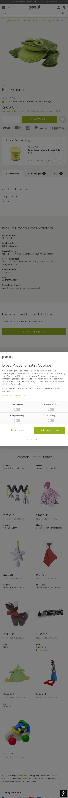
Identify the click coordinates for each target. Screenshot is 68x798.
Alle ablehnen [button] (18, 430)
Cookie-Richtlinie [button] (55, 379)
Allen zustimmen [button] (50, 430)
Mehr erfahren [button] (34, 439)
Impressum (7, 395)
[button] (63, 793)
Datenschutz (20, 395)
